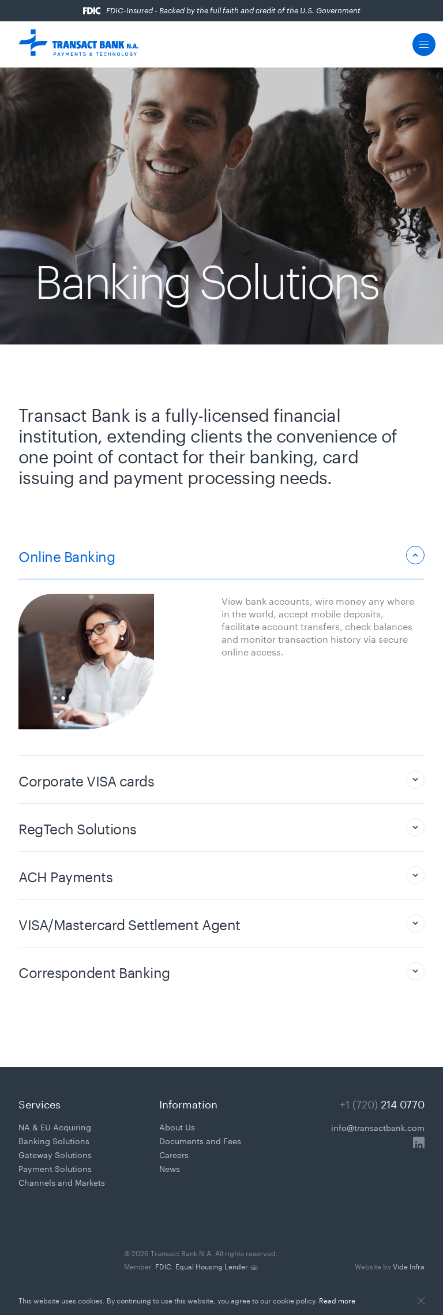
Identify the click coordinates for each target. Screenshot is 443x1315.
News (169, 1168)
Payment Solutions (55, 1168)
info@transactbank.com (378, 1127)
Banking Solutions (53, 1140)
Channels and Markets (61, 1181)
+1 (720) (382, 1103)
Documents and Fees (200, 1140)
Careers (174, 1154)
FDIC (163, 1265)
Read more (337, 1299)
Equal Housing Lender (211, 1265)
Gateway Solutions (55, 1154)
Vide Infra (390, 1265)
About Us (177, 1126)
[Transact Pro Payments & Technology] (78, 44)
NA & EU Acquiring (54, 1126)
